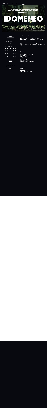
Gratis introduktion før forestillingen (26, 71)
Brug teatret (14, 3)
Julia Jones (25, 55)
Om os (19, 3)
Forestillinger (8, 3)
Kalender (3, 3)
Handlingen (22, 68)
